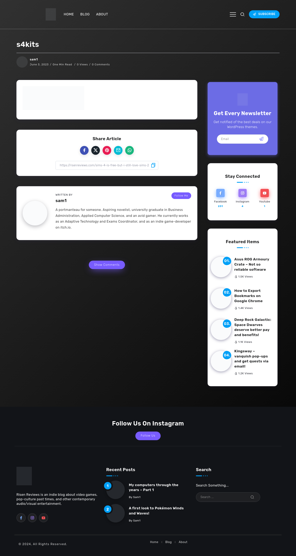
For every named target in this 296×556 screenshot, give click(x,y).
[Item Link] (221, 267)
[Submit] (252, 497)
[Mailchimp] (261, 139)
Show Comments (107, 265)
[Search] (228, 497)
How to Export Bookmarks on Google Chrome (248, 296)
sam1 (34, 59)
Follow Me (181, 195)
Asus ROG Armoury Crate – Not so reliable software (251, 264)
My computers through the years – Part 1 (153, 487)
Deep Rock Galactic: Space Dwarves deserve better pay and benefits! (252, 327)
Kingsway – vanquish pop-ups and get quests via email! (251, 358)
